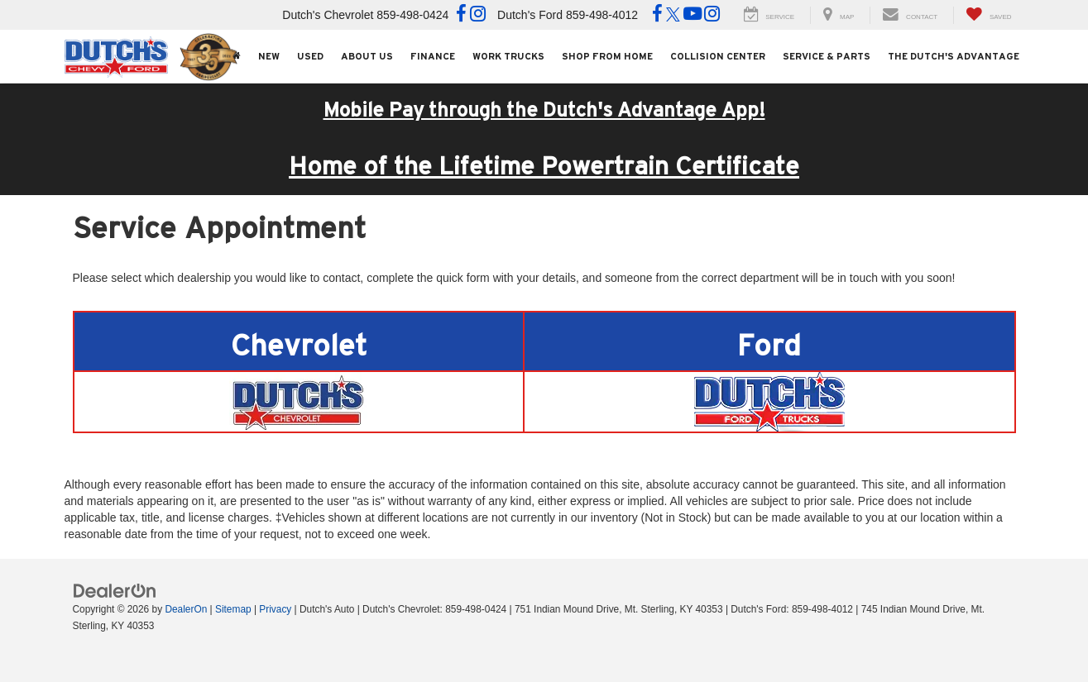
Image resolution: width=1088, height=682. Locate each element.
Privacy (275, 609)
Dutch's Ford (530, 14)
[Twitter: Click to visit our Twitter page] (673, 15)
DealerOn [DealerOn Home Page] (186, 609)
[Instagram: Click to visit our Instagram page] (478, 15)
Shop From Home (607, 56)
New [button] (269, 56)
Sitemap (233, 609)
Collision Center (717, 56)
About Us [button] (367, 56)
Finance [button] (432, 56)
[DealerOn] (115, 590)
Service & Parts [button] (826, 56)
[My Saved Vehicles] (988, 15)
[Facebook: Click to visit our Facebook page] (461, 15)
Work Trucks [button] (508, 56)
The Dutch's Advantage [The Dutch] (953, 56)
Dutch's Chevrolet (327, 14)
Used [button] (310, 56)
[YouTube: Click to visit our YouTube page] (692, 15)
